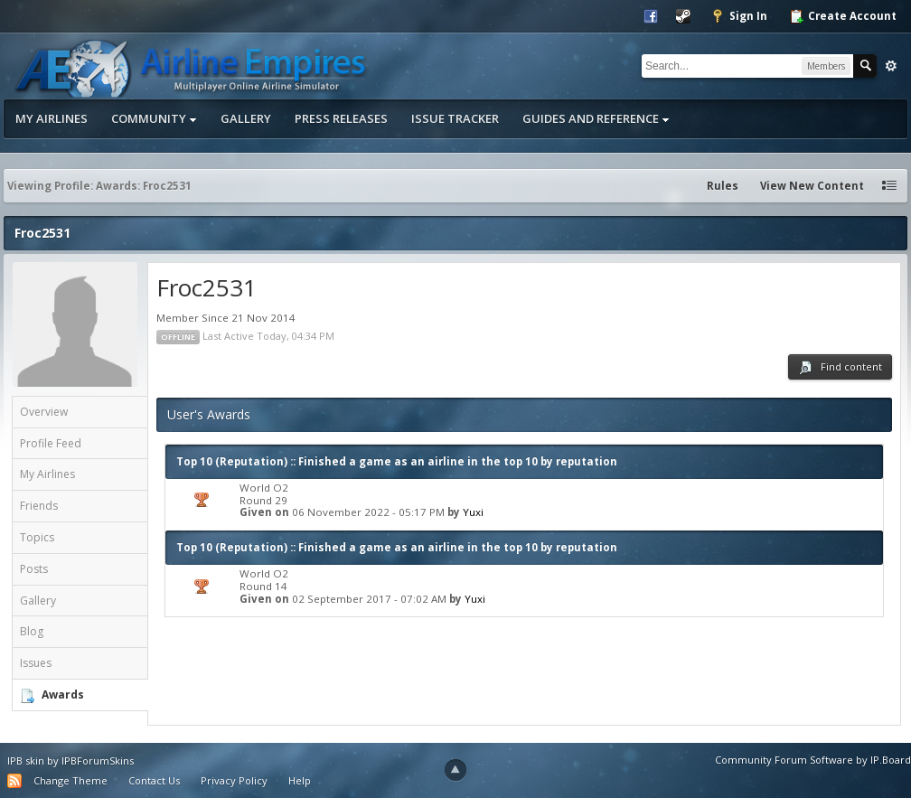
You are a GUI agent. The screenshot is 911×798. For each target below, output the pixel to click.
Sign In (738, 16)
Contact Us (154, 780)
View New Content (812, 185)
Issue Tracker (455, 118)
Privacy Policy (234, 780)
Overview (44, 411)
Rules (722, 185)
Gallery (246, 118)
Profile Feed (50, 443)
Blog (31, 631)
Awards (63, 694)
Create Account (843, 16)
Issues (36, 663)
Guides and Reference (596, 118)
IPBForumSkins (97, 760)
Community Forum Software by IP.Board (813, 759)
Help (299, 780)
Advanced (891, 66)
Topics (37, 537)
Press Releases (341, 118)
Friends (39, 505)
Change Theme (70, 780)
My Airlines (51, 118)
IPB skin (25, 760)
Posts (34, 569)
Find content (840, 367)
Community (154, 118)
